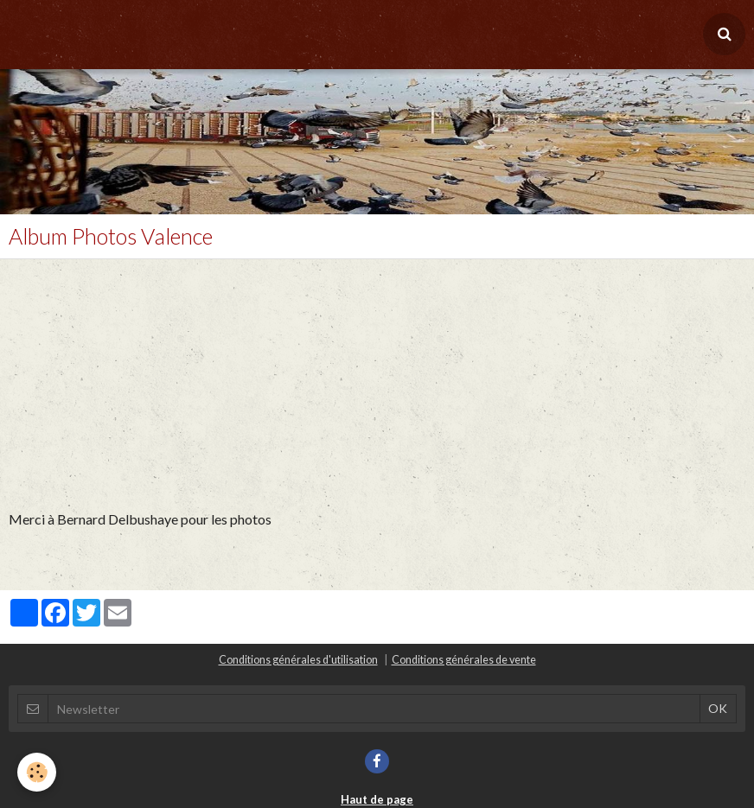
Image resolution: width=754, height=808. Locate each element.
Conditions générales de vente (464, 659)
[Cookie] (36, 772)
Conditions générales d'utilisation (298, 659)
